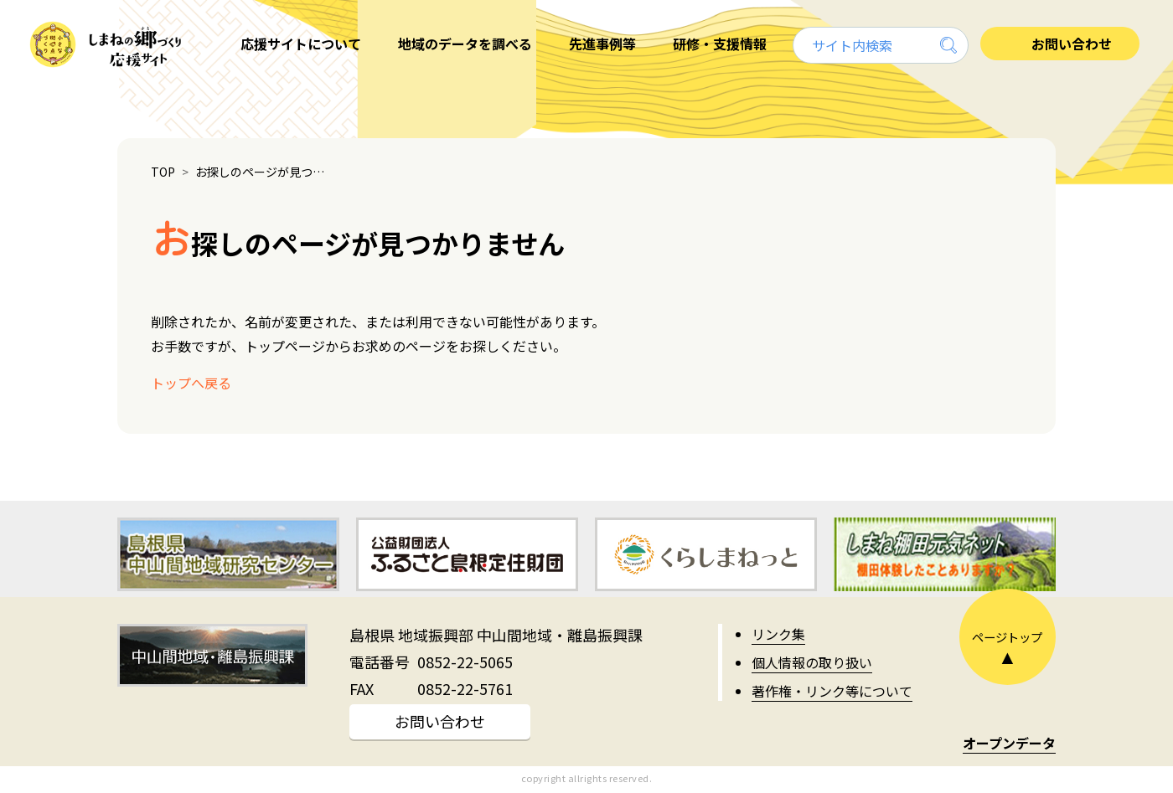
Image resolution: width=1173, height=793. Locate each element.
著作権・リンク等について (832, 691)
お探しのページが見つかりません (264, 171)
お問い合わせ (440, 721)
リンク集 (778, 634)
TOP (163, 171)
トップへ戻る (191, 383)
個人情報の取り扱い (812, 662)
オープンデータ (1009, 743)
